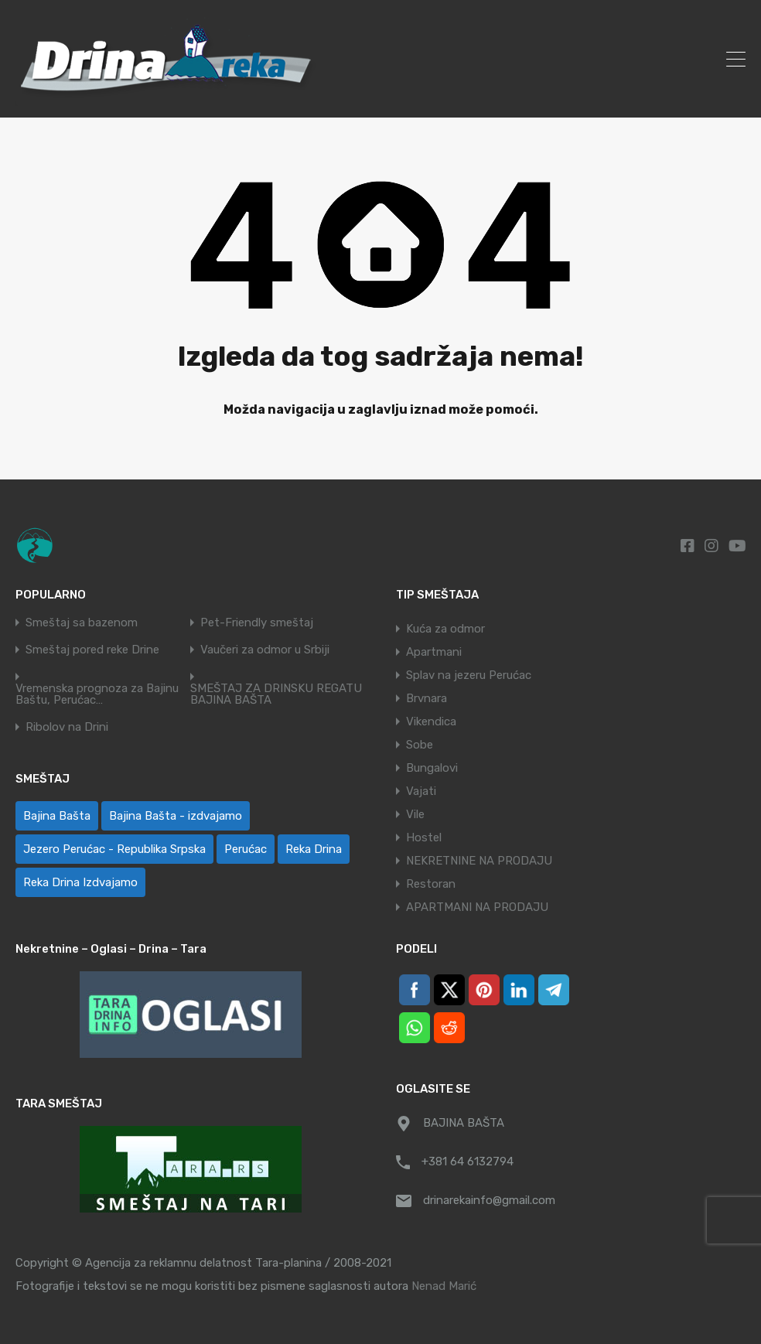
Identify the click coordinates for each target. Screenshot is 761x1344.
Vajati (421, 791)
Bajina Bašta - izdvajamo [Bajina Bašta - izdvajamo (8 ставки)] (175, 816)
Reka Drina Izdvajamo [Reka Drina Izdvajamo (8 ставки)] (80, 882)
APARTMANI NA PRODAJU (477, 907)
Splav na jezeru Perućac (468, 675)
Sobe (419, 745)
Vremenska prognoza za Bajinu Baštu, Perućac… (97, 694)
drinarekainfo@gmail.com (489, 1200)
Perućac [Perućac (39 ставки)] (245, 849)
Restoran (431, 884)
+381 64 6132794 (467, 1161)
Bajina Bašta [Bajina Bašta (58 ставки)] (56, 816)
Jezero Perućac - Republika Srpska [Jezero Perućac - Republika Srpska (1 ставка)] (114, 849)
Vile (415, 814)
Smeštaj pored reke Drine (92, 650)
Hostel (424, 837)
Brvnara (426, 698)
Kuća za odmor (445, 629)
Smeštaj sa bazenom (82, 623)
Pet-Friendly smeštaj (256, 623)
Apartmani (434, 652)
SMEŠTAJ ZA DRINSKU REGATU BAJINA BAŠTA (276, 694)
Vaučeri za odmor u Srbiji (264, 650)
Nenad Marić (443, 1286)
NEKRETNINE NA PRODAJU (479, 861)
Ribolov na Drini (67, 727)
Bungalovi (432, 768)
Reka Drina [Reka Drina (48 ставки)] (313, 849)
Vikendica (431, 721)
